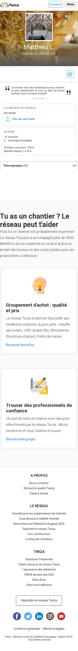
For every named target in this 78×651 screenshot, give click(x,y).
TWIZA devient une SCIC (39, 574)
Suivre (70, 74)
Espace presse (39, 493)
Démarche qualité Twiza (39, 488)
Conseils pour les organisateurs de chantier (39, 513)
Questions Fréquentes (39, 559)
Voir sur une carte (23, 118)
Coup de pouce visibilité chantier (39, 518)
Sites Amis (39, 579)
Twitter (28, 616)
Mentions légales (54, 628)
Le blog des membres (39, 539)
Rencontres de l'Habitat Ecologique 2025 (39, 523)
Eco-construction (39, 534)
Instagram (50, 616)
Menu (70, 4)
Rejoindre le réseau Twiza (39, 528)
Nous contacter (39, 483)
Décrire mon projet (20, 439)
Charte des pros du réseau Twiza (39, 564)
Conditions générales (27, 628)
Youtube (61, 616)
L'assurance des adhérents (39, 569)
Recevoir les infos (20, 345)
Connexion (56, 4)
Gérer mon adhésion (39, 584)
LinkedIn (39, 616)
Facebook (17, 616)
